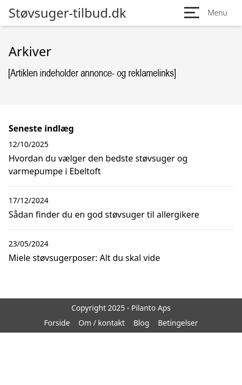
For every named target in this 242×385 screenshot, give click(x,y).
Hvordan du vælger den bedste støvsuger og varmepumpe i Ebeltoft (98, 164)
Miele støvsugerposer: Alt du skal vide (84, 258)
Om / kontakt (102, 323)
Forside (57, 323)
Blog (141, 323)
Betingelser (178, 323)
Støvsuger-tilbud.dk (67, 12)
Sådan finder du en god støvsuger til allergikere (104, 214)
